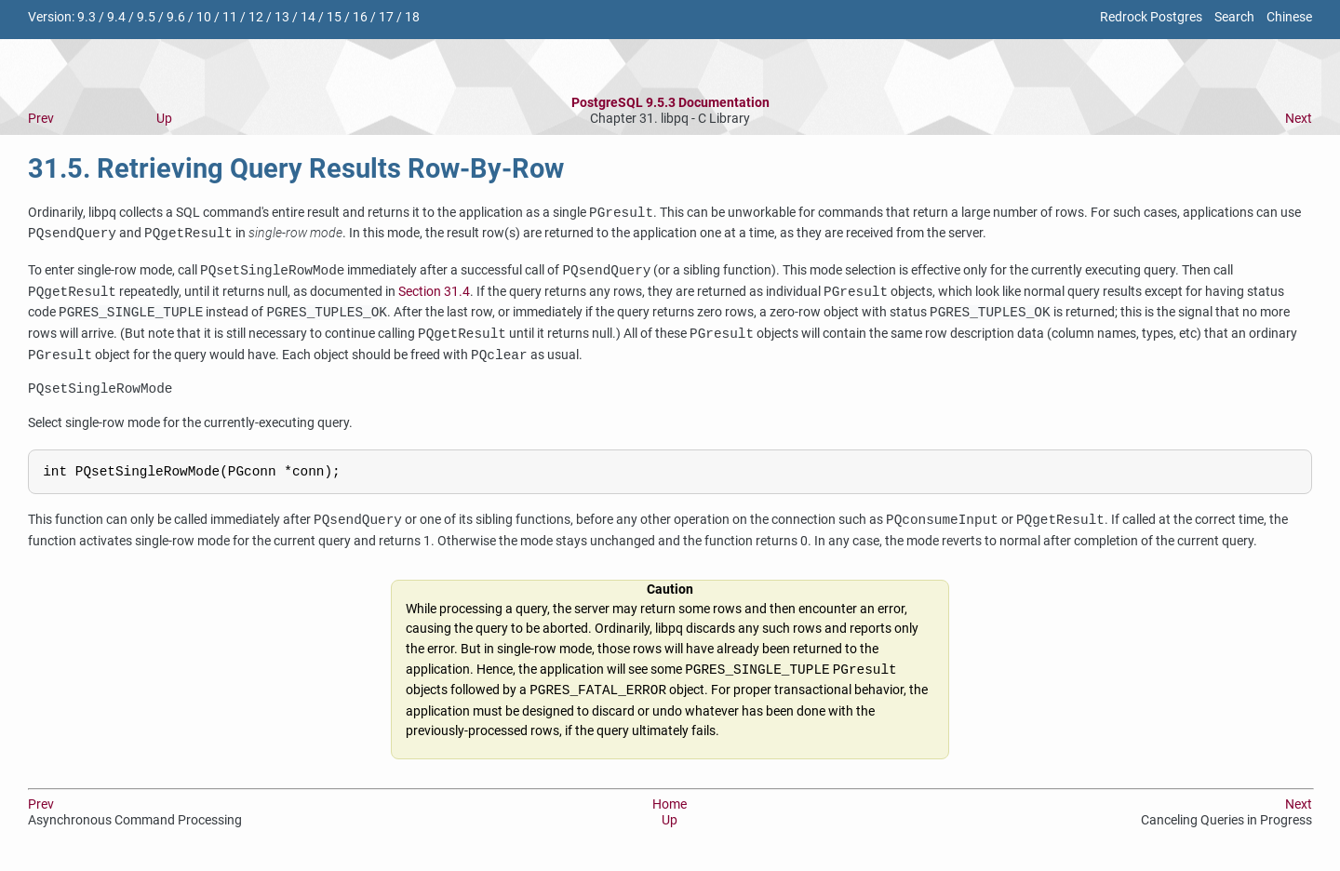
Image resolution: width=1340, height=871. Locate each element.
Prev (41, 119)
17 (386, 17)
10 (203, 17)
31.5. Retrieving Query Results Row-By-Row (296, 168)
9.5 (146, 17)
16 (360, 17)
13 (282, 17)
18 (412, 17)
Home (669, 810)
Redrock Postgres (1151, 17)
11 (229, 17)
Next (1298, 119)
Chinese (1289, 17)
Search (1234, 17)
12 (255, 17)
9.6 (176, 17)
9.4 (116, 17)
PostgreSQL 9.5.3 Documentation (670, 103)
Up (164, 119)
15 (334, 17)
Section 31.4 (434, 293)
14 (308, 17)
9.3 (86, 17)
